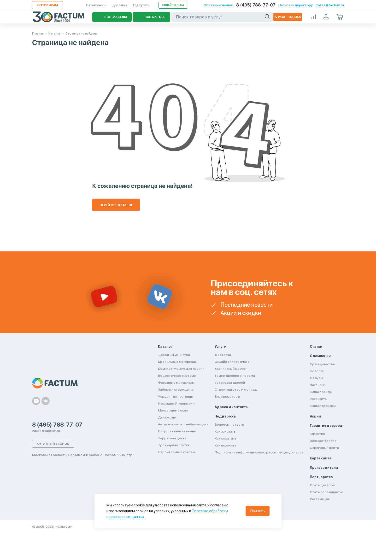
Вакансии (317, 385)
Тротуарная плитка (174, 445)
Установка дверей (230, 382)
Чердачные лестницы (176, 396)
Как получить (225, 445)
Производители (324, 467)
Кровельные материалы (177, 362)
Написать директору (295, 5)
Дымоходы (167, 417)
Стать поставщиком (326, 492)
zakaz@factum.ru (330, 5)
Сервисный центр (324, 448)
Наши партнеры (323, 406)
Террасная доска (172, 438)
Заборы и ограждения (176, 389)
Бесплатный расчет (231, 369)
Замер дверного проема (235, 375)
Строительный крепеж (176, 452)
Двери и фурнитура (174, 355)
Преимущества (322, 364)
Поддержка (225, 416)
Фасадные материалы (176, 382)
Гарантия (317, 434)
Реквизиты (318, 399)
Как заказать (225, 431)
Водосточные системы (177, 375)
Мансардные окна (173, 410)
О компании (96, 5)
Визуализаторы (227, 396)
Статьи (316, 346)
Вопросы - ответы (230, 424)
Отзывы (316, 378)
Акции (315, 416)
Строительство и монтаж (236, 389)
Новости (317, 371)
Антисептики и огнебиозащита (183, 424)
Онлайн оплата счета (232, 362)
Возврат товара (323, 441)
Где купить (141, 5)
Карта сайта (320, 458)
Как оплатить (225, 438)
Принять (257, 511)
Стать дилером (322, 485)
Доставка (119, 5)
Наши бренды (321, 392)
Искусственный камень (177, 431)
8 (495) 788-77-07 (256, 5)
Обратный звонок (218, 5)
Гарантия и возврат (327, 426)
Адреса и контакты (231, 407)
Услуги (220, 346)
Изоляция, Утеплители (176, 403)
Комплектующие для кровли (181, 369)
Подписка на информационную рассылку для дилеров (259, 452)
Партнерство (321, 477)
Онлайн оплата (173, 5)
